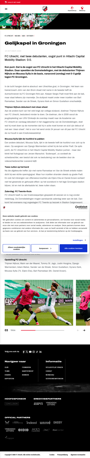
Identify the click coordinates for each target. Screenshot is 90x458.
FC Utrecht (9, 36)
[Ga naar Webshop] (82, 9)
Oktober (30, 36)
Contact (49, 371)
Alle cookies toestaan (73, 248)
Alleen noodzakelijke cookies (16, 248)
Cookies (51, 455)
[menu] (6, 9)
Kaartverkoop (27, 371)
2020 (23, 36)
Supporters (9, 379)
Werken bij (50, 375)
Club (6, 367)
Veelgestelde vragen (54, 367)
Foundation (26, 367)
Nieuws (17, 36)
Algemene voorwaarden (78, 455)
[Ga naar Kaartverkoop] (72, 9)
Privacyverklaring (62, 455)
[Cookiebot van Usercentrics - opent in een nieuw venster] (77, 207)
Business (25, 375)
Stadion (8, 375)
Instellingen (78, 240)
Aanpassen (45, 248)
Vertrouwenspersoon (54, 379)
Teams (7, 371)
